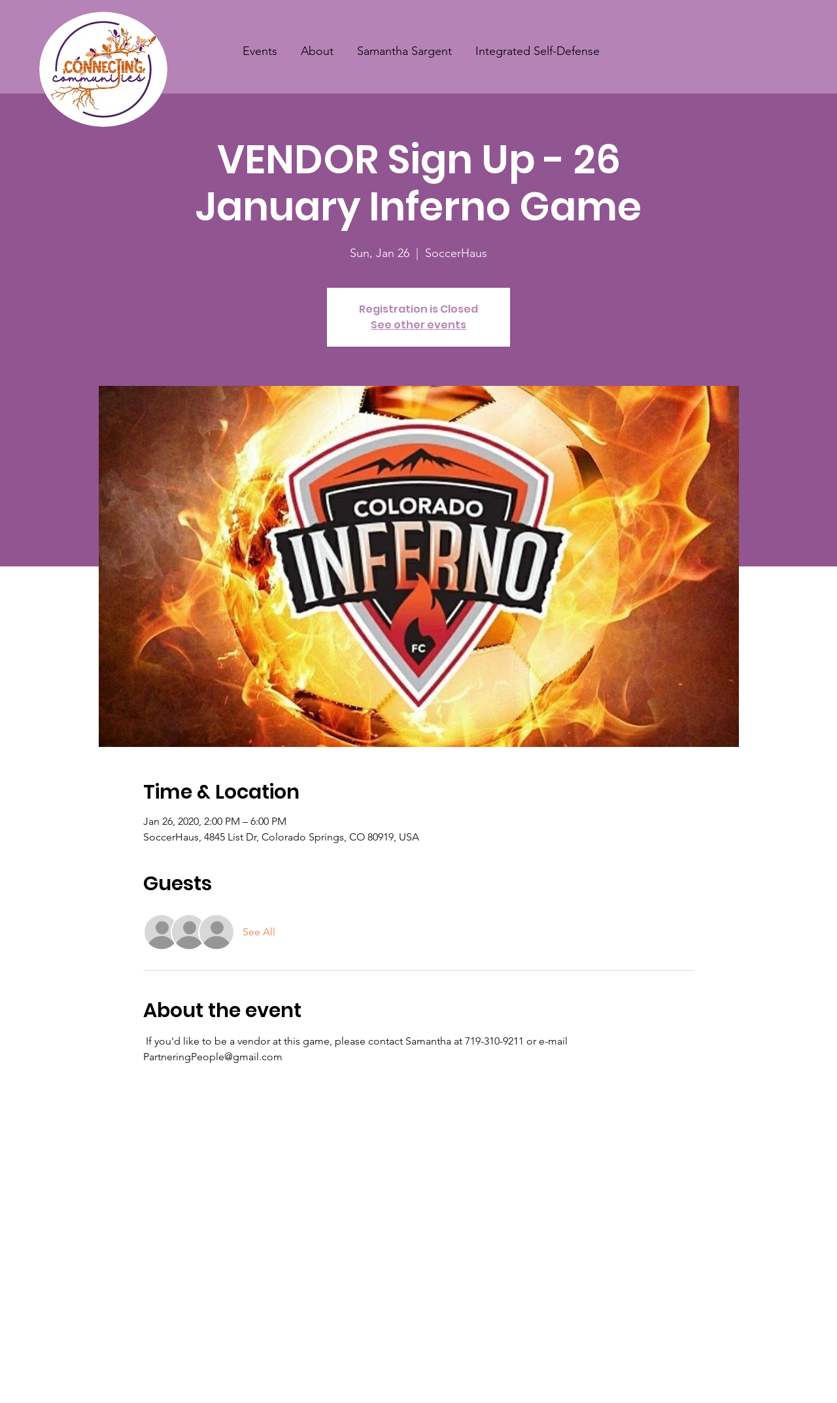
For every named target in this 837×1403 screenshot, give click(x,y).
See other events (418, 324)
